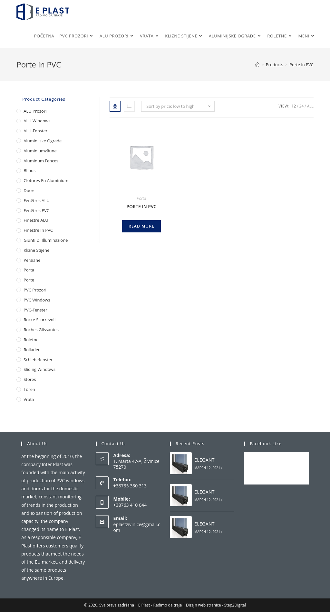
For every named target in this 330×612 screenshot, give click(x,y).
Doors (29, 190)
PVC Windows (37, 300)
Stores (30, 379)
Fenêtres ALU (37, 200)
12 (293, 106)
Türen (29, 389)
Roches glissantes (41, 329)
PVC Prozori (35, 290)
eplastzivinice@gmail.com (136, 527)
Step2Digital (235, 605)
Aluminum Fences (41, 161)
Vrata (29, 399)
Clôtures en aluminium (46, 180)
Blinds (29, 170)
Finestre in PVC (38, 230)
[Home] (257, 64)
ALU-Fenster (35, 131)
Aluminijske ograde (43, 141)
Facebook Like (265, 443)
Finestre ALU (36, 220)
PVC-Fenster (35, 310)
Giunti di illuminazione (46, 240)
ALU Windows (37, 121)
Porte (29, 280)
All (310, 106)
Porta (141, 198)
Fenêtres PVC (36, 210)
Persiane (32, 260)
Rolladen (32, 349)
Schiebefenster (38, 359)
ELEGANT (204, 460)
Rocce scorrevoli (39, 319)
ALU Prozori (35, 111)
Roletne (31, 339)
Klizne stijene (36, 250)
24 (301, 106)
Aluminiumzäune (40, 151)
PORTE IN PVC (141, 206)
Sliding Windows (39, 369)
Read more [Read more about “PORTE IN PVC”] (141, 226)
